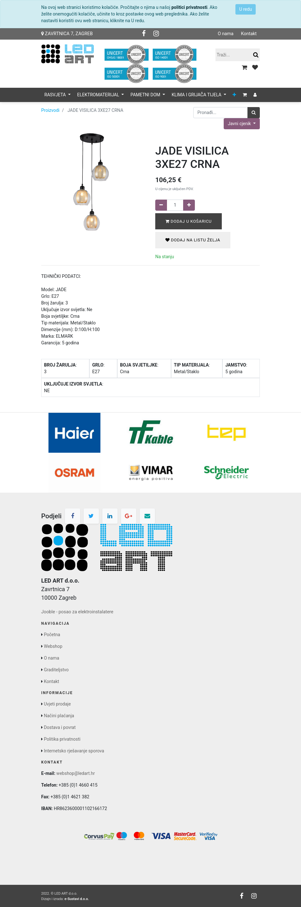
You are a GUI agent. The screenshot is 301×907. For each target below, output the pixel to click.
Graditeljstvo (56, 669)
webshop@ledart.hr (75, 773)
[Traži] (253, 112)
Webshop (53, 646)
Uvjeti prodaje (57, 703)
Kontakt (249, 33)
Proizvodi (50, 110)
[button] (234, 95)
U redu (245, 9)
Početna (52, 634)
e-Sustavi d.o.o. (76, 899)
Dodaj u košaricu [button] (188, 221)
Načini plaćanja (59, 715)
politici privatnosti (189, 7)
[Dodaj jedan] (189, 205)
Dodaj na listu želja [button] (192, 240)
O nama (226, 33)
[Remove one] (161, 205)
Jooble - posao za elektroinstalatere (77, 612)
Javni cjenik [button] (240, 123)
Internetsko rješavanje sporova (74, 750)
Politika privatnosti (62, 739)
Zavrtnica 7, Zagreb (67, 33)
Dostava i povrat (59, 727)
